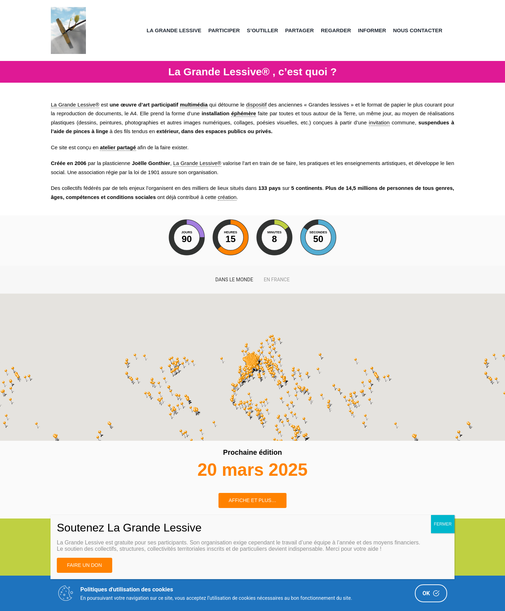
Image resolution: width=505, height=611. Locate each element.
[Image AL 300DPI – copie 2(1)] (68, 10)
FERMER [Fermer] (443, 524)
